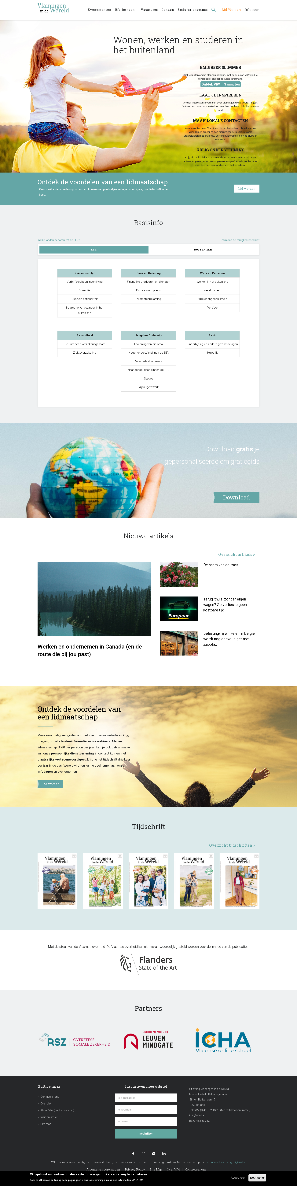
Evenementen (99, 10)
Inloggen (251, 10)
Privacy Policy (135, 1169)
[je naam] (146, 1121)
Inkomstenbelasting (148, 299)
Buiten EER (203, 249)
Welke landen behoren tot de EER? (59, 240)
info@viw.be (196, 1115)
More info (137, 1180)
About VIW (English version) (57, 1110)
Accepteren (238, 1177)
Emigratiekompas (193, 10)
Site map (45, 1124)
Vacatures (149, 10)
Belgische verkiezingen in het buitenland (84, 310)
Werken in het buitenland (212, 281)
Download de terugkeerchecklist (239, 240)
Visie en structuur (50, 1117)
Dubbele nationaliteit (85, 299)
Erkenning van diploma (148, 344)
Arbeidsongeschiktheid (212, 299)
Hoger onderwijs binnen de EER (149, 352)
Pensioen (212, 307)
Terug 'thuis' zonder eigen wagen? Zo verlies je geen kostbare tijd (225, 604)
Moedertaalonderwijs (148, 361)
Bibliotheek (126, 10)
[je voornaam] (146, 1109)
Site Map (156, 1169)
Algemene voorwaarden (103, 1169)
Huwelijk (212, 352)
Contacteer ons (49, 1096)
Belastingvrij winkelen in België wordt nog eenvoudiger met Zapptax (229, 639)
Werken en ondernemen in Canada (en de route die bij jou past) (90, 650)
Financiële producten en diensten (148, 281)
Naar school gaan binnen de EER (148, 370)
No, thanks (257, 1177)
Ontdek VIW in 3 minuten (220, 84)
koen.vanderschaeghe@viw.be (226, 1162)
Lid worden (230, 10)
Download (220, 449)
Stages (148, 378)
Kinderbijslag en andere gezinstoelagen (212, 344)
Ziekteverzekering (84, 352)
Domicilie (84, 290)
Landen (168, 10)
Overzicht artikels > (236, 554)
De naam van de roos (220, 565)
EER (94, 249)
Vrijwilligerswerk (148, 387)
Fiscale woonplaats (148, 290)
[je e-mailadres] (146, 1097)
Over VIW (45, 1103)
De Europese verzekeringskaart (84, 344)
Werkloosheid (212, 290)
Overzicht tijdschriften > (232, 845)
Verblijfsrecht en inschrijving (85, 281)
